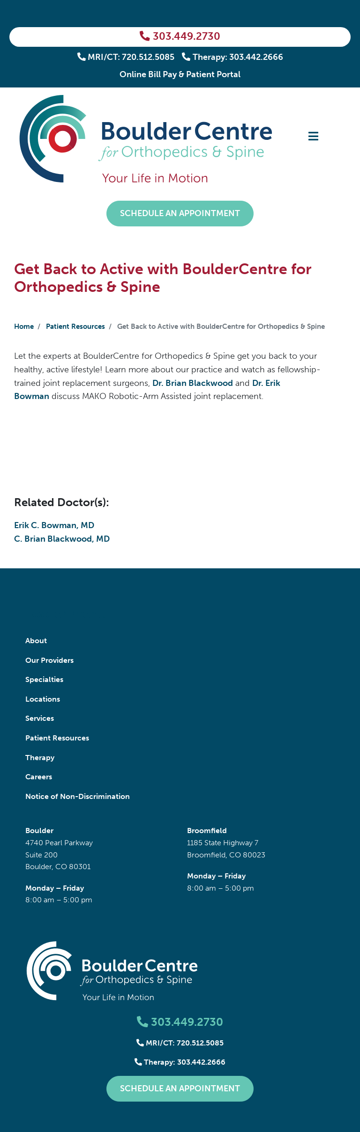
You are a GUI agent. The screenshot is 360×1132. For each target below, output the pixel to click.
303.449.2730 (180, 36)
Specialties (44, 679)
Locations (42, 699)
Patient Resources (75, 326)
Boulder (39, 830)
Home (24, 326)
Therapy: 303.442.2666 (232, 57)
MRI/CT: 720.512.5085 (126, 57)
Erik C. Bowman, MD (54, 525)
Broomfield (207, 830)
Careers (38, 776)
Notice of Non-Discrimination (77, 796)
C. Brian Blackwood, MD (62, 539)
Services (39, 718)
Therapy (39, 757)
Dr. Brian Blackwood (192, 383)
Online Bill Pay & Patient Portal (180, 74)
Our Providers (49, 660)
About (36, 640)
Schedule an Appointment (180, 213)
